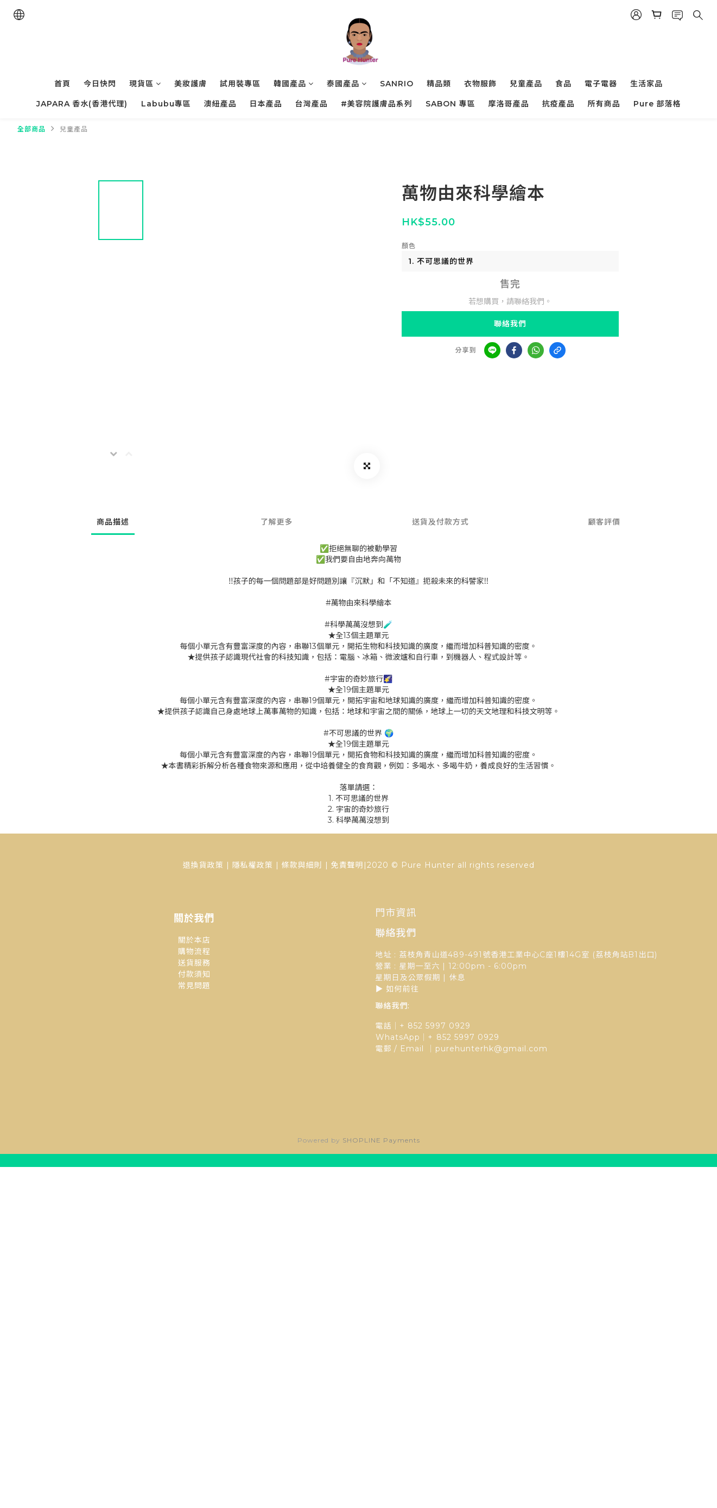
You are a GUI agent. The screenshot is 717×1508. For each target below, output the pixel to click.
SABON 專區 (450, 104)
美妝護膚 (190, 84)
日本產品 (266, 104)
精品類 (439, 84)
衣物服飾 (480, 84)
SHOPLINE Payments (381, 1140)
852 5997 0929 (467, 1037)
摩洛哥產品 (508, 104)
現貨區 (145, 84)
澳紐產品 (220, 104)
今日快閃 (100, 84)
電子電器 (601, 84)
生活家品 (646, 84)
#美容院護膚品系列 (377, 104)
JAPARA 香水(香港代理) (82, 104)
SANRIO (397, 84)
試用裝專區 (240, 84)
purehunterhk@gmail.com (491, 1048)
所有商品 (604, 104)
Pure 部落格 (657, 104)
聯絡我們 (510, 324)
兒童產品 (526, 84)
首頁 (62, 84)
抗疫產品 (558, 104)
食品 (563, 84)
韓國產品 (294, 84)
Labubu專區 (166, 104)
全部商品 (31, 129)
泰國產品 (347, 84)
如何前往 (402, 989)
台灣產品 (311, 104)
